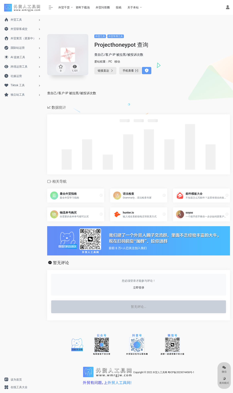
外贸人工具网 (160, 372)
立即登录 (138, 287)
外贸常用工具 (115, 36)
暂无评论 (61, 262)
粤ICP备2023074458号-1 (181, 372)
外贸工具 (100, 36)
